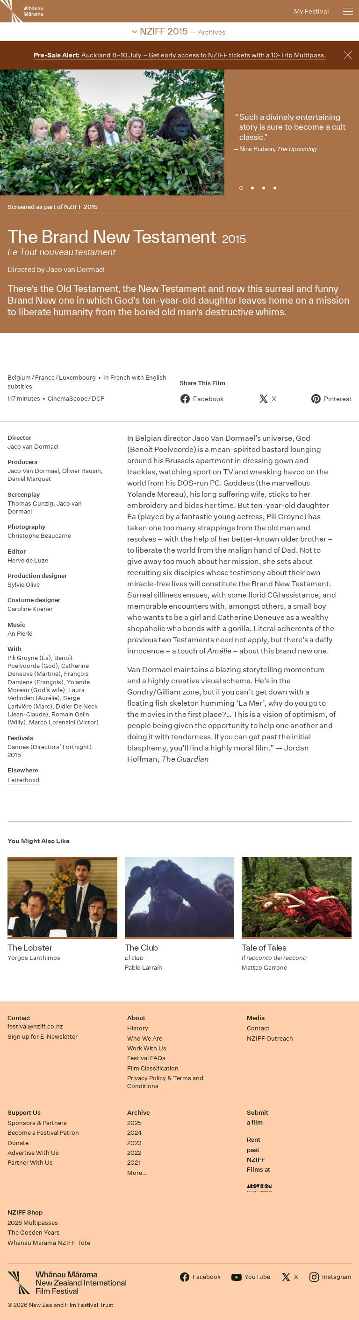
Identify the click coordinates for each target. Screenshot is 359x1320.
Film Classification (153, 1068)
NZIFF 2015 (81, 207)
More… (136, 1173)
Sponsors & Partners (37, 1123)
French (120, 378)
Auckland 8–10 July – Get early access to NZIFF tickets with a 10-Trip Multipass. (180, 55)
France (45, 378)
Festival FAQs (146, 1058)
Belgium (19, 378)
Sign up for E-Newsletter (42, 1037)
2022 (134, 1153)
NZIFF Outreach (270, 1038)
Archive (138, 1113)
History (137, 1028)
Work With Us (146, 1048)
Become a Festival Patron (43, 1133)
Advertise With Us (33, 1153)
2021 (133, 1163)
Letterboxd (23, 780)
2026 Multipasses (32, 1223)
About (136, 1018)
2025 (134, 1123)
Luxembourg (77, 378)
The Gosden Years (33, 1233)
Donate (18, 1143)
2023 (134, 1143)
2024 (134, 1133)
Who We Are (144, 1038)
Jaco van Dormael (75, 269)
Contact (18, 1018)
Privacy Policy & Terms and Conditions (165, 1082)
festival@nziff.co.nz (35, 1026)
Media (256, 1018)
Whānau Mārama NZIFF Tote (48, 1243)
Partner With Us (30, 1163)
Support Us (24, 1113)
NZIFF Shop (25, 1212)
